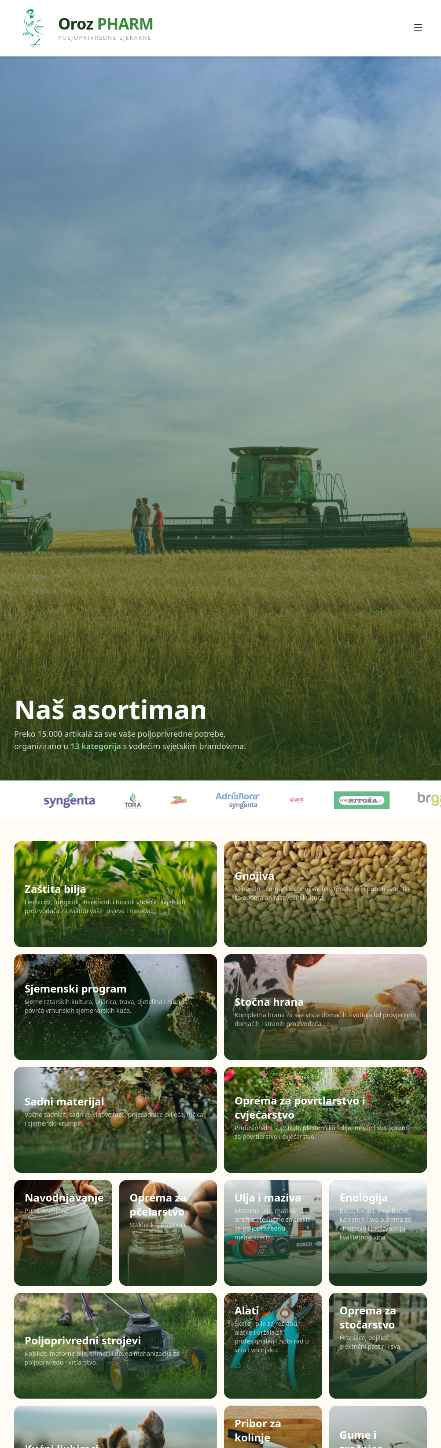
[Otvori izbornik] (418, 28)
